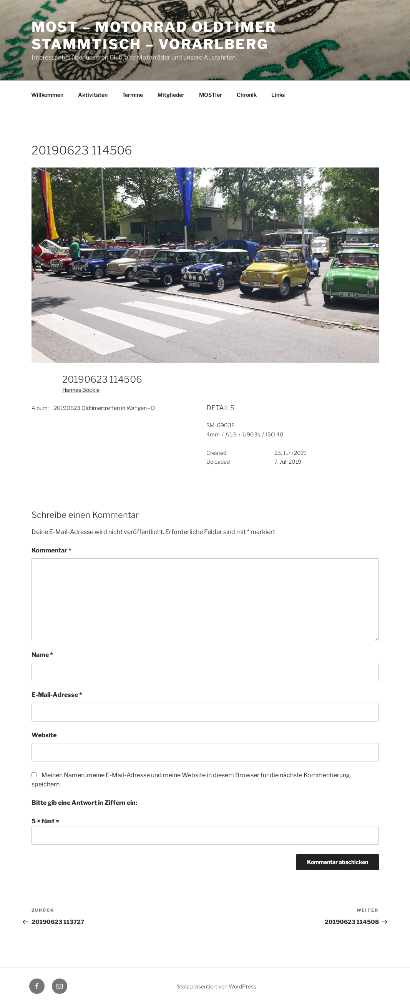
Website (44, 735)
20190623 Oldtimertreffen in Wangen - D (104, 408)
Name (42, 654)
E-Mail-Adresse (57, 694)
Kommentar (51, 550)
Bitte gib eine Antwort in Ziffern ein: (84, 802)
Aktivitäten (93, 94)
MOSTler (210, 94)
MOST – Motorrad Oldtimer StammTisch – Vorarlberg (154, 35)
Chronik (247, 94)
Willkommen (47, 94)
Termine (132, 94)
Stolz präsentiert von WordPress (216, 986)
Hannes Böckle (81, 389)
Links (278, 94)
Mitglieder (171, 94)
